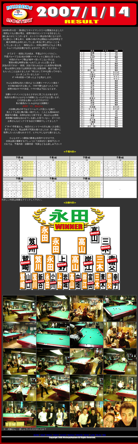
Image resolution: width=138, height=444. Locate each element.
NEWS (86, 435)
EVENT (63, 435)
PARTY (56, 435)
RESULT (71, 435)
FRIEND (79, 435)
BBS (104, 435)
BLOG (98, 435)
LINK (92, 435)
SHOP (42, 435)
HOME (36, 435)
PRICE (49, 435)
